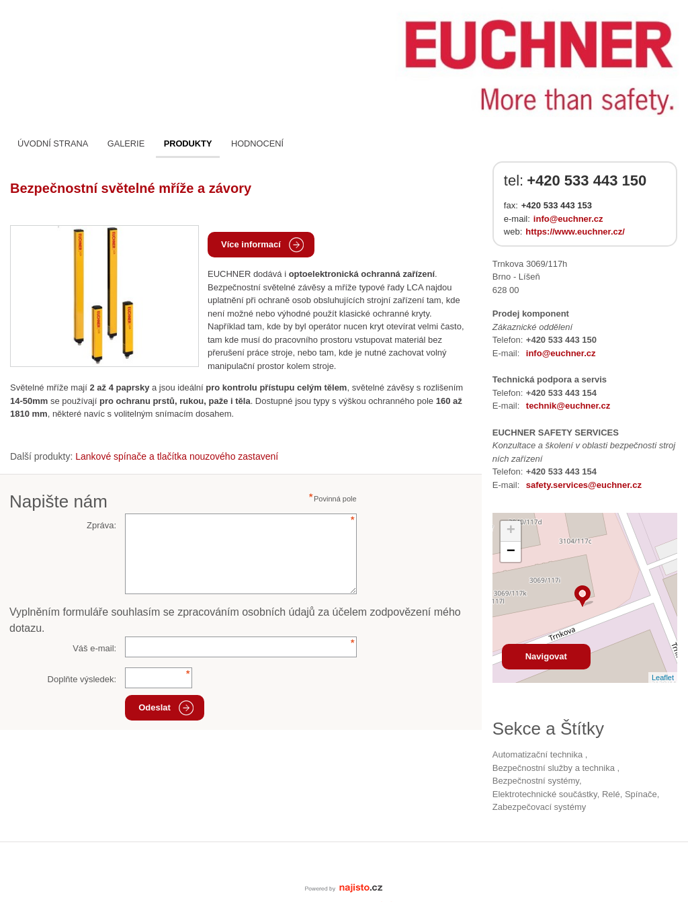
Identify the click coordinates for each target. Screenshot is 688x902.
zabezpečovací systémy (539, 807)
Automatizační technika (538, 754)
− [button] (511, 552)
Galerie (126, 143)
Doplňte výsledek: (82, 679)
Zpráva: (101, 525)
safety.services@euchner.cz (584, 485)
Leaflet (663, 677)
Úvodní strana (52, 143)
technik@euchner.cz (568, 406)
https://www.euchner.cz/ (575, 232)
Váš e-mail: (94, 648)
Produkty (188, 143)
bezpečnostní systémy (535, 781)
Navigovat (546, 656)
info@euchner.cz (568, 219)
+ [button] (511, 531)
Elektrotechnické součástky (544, 794)
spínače (641, 794)
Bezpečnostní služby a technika (554, 768)
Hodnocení (257, 143)
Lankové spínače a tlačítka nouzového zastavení (176, 456)
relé (611, 794)
